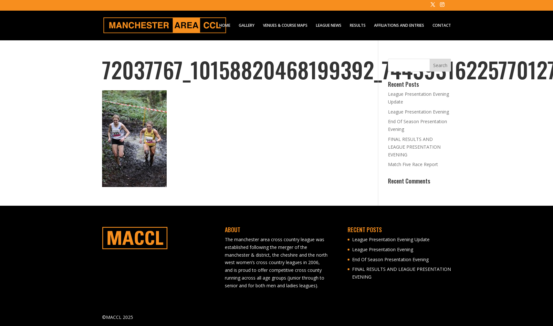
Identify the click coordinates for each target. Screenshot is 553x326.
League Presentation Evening (418, 112)
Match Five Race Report (413, 164)
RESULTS (358, 25)
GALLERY (247, 25)
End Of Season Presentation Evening (390, 259)
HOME (224, 25)
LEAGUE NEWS (328, 25)
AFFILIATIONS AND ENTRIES (399, 25)
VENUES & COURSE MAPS (285, 25)
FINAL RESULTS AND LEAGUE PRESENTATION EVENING (414, 147)
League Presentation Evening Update (391, 239)
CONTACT (442, 25)
